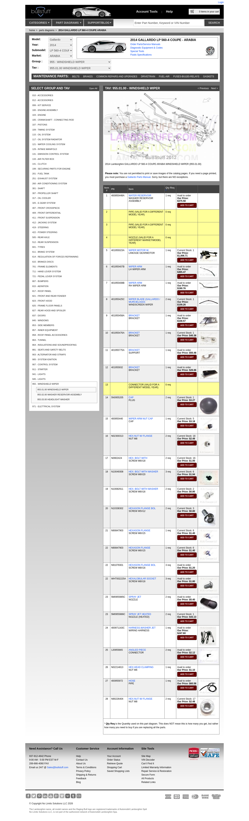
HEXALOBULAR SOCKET (142, 578)
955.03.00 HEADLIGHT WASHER (53, 399)
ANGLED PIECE (137, 650)
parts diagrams (46, 30)
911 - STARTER (39, 369)
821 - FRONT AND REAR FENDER (49, 296)
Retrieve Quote (115, 763)
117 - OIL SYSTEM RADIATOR (47, 139)
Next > (214, 88)
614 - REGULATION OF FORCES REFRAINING (55, 257)
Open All (93, 88)
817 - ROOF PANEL (41, 291)
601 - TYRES (38, 247)
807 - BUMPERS (40, 281)
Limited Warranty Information (156, 767)
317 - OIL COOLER (41, 198)
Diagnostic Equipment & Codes (146, 47)
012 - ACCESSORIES (42, 100)
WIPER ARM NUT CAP (141, 418)
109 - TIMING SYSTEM (43, 130)
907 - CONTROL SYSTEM (45, 364)
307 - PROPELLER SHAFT (45, 193)
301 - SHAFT (38, 188)
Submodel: (39, 50)
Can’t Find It (147, 763)
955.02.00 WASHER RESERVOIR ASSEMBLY (59, 394)
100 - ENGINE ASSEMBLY (45, 110)
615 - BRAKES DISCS (42, 262)
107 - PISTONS (39, 124)
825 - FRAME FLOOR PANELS (47, 305)
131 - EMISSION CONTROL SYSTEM (50, 154)
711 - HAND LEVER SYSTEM (46, 271)
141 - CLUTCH (39, 164)
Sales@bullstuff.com (57, 767)
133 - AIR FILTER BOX (43, 159)
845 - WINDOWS (40, 320)
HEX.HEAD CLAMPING (141, 667)
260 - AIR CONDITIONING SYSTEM (49, 183)
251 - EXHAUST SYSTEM (44, 178)
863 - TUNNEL (39, 340)
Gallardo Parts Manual (139, 177)
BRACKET (134, 315)
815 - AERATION (40, 286)
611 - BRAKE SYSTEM (43, 252)
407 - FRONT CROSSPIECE (46, 208)
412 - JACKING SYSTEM (44, 222)
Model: (36, 39)
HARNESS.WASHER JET (142, 627)
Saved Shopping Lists (118, 771)
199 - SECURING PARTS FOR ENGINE (51, 169)
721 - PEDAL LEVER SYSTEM (47, 276)
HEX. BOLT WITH (138, 458)
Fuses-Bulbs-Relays (186, 76)
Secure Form (148, 774)
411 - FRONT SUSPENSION (46, 218)
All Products (147, 778)
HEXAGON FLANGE (139, 530)
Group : (37, 61)
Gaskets (208, 76)
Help (169, 11)
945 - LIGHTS (39, 379)
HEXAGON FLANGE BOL (142, 508)
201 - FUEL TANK (40, 173)
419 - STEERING (40, 227)
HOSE (132, 680)
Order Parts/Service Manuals (145, 44)
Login (221, 2)
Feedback (81, 778)
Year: (35, 44)
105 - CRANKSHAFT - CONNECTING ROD (53, 120)
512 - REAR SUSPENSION (45, 242)
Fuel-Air (164, 76)
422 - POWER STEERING (44, 232)
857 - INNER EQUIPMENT (45, 330)
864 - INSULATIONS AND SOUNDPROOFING (54, 345)
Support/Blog (99, 23)
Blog (78, 782)
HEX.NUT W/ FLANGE (141, 436)
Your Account (114, 756)
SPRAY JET (135, 597)
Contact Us (82, 759)
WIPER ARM (135, 266)
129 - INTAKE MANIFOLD (44, 149)
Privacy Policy (83, 771)
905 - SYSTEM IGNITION (44, 359)
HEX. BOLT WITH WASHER (143, 471)
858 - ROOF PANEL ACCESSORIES (49, 335)
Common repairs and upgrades (116, 76)
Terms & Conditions (86, 767)
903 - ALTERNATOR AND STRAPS (49, 354)
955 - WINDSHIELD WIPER (45, 384)
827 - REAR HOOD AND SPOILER (49, 310)
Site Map (146, 756)
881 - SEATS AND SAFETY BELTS (49, 350)
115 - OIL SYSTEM (41, 134)
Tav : (35, 67)
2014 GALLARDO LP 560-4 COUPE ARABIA (82, 30)
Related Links (148, 782)
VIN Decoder (148, 759)
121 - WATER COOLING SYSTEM (48, 144)
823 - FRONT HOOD (42, 301)
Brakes (88, 76)
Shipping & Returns (86, 774)
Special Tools (137, 51)
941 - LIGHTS (39, 374)
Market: (37, 55)
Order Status (113, 759)
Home (32, 30)
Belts (75, 76)
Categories (39, 23)
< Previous (203, 88)
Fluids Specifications (141, 54)
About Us (81, 763)
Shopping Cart (114, 767)
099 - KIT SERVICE (41, 105)
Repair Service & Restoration (156, 771)
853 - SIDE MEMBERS (43, 325)
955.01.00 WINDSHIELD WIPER (52, 389)
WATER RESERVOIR (140, 195)
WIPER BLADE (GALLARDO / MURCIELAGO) (144, 300)
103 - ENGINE (39, 115)
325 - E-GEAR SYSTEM (43, 203)
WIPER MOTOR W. (139, 250)
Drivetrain (148, 76)
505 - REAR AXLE (41, 237)
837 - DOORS (39, 315)
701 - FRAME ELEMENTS (44, 266)
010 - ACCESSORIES (42, 95)
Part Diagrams (68, 23)
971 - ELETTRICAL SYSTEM (46, 406)
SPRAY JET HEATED (140, 614)
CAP (131, 397)
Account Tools (147, 11)
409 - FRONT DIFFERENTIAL (46, 213)
